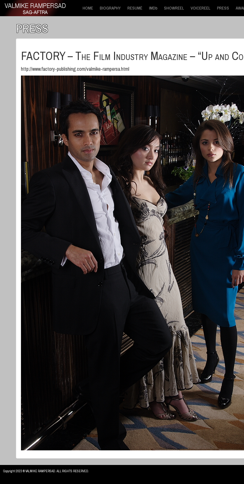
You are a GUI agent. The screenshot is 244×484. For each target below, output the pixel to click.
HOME (88, 8)
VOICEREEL (200, 8)
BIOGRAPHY (110, 8)
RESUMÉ (134, 8)
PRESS (223, 8)
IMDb (153, 8)
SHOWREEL (174, 8)
